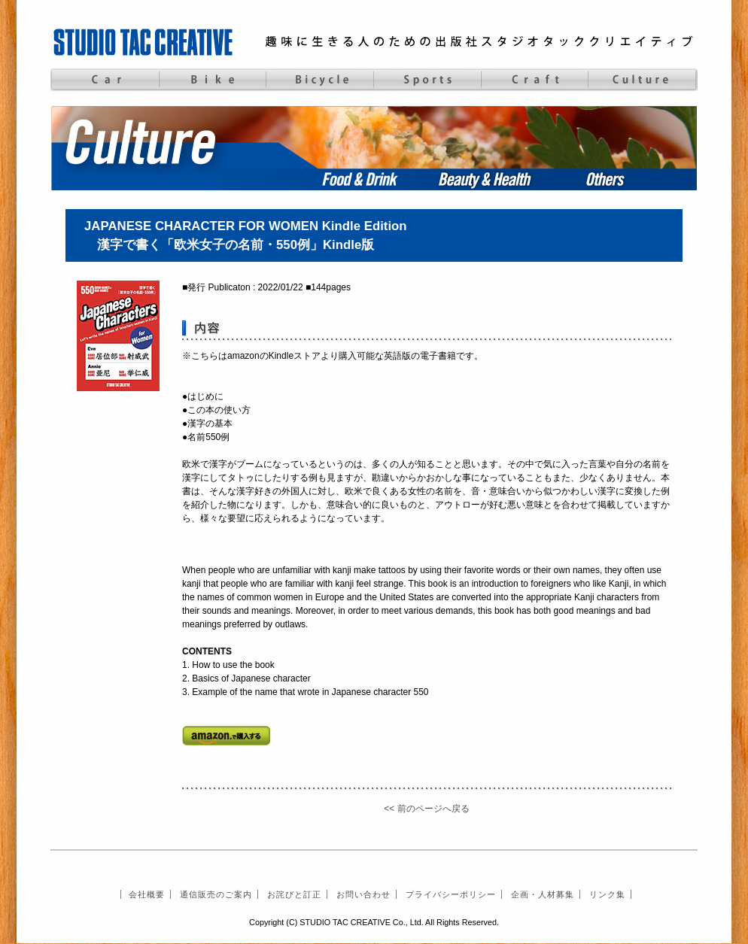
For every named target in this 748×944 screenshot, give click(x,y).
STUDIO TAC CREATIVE (144, 41)
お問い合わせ (363, 894)
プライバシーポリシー (451, 894)
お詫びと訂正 (294, 894)
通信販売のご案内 (216, 894)
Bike (212, 79)
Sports (427, 79)
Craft (534, 79)
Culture (642, 79)
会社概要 (147, 894)
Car (104, 79)
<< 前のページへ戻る (426, 808)
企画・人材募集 (542, 894)
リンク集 (607, 894)
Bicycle (319, 79)
